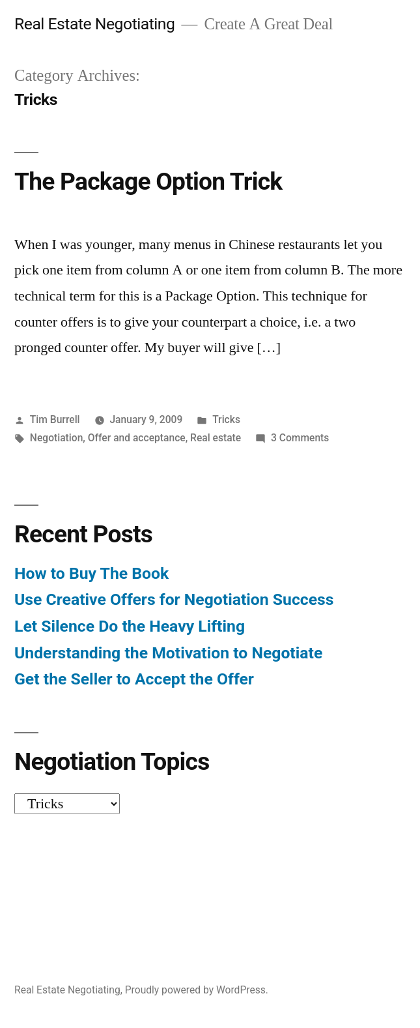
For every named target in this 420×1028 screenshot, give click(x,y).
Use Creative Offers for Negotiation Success (174, 599)
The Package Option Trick (148, 182)
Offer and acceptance (137, 438)
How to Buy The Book (91, 573)
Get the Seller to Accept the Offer (134, 678)
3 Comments (300, 438)
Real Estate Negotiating (94, 23)
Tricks (226, 419)
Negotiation (56, 438)
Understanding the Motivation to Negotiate (168, 652)
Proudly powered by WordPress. (196, 990)
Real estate (215, 438)
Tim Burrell (55, 419)
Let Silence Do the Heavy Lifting (129, 626)
